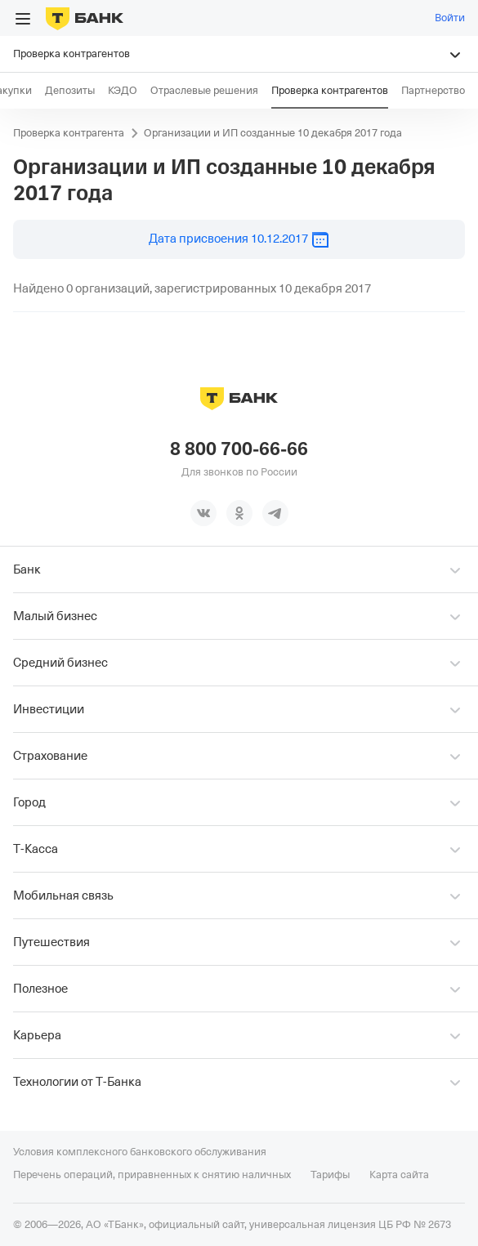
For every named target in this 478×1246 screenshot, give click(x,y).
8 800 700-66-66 (239, 449)
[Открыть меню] (23, 19)
